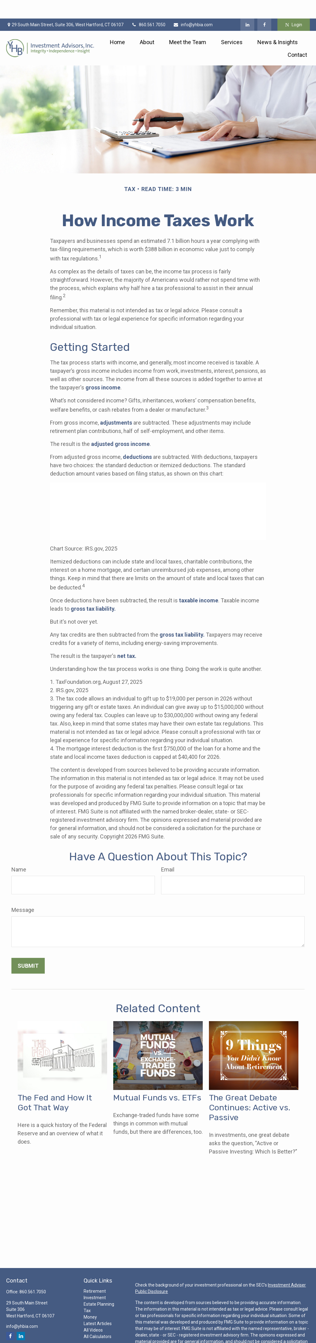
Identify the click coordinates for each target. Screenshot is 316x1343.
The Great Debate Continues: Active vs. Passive (249, 1089)
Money (90, 1298)
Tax (87, 1292)
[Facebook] (264, 6)
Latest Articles (98, 1305)
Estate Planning (99, 1285)
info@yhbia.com (193, 6)
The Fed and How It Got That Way (55, 1084)
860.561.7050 (148, 6)
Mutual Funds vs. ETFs (157, 1079)
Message (22, 891)
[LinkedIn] (247, 6)
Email (167, 851)
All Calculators (97, 1318)
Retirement (95, 1272)
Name (18, 851)
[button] (117, 23)
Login (293, 6)
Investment (95, 1279)
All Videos (93, 1311)
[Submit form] (28, 947)
